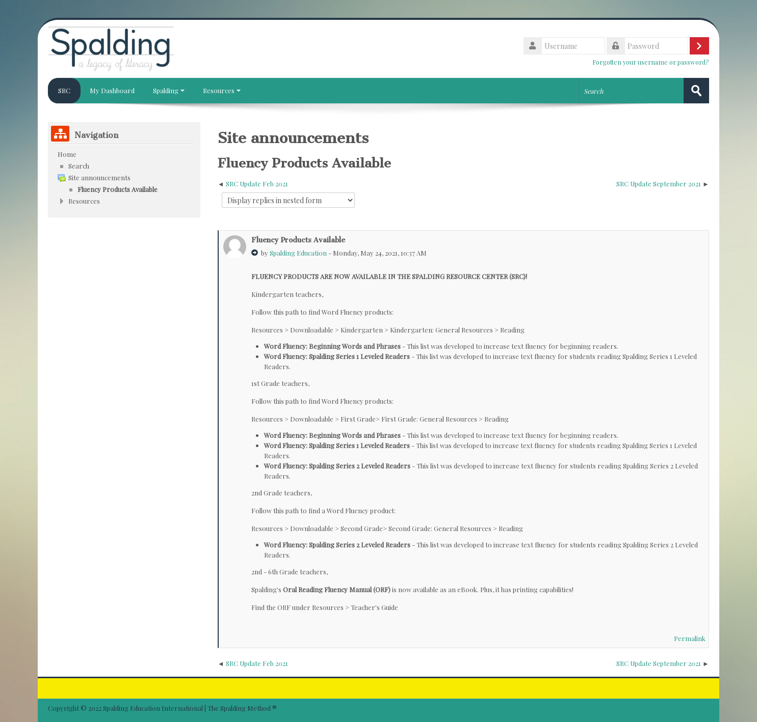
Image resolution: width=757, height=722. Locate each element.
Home (67, 154)
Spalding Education (298, 252)
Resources (222, 90)
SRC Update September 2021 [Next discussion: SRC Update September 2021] (658, 183)
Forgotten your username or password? (650, 62)
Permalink (690, 638)
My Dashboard (112, 90)
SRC (64, 90)
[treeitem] (124, 154)
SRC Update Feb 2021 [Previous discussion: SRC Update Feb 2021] (257, 183)
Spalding (169, 90)
